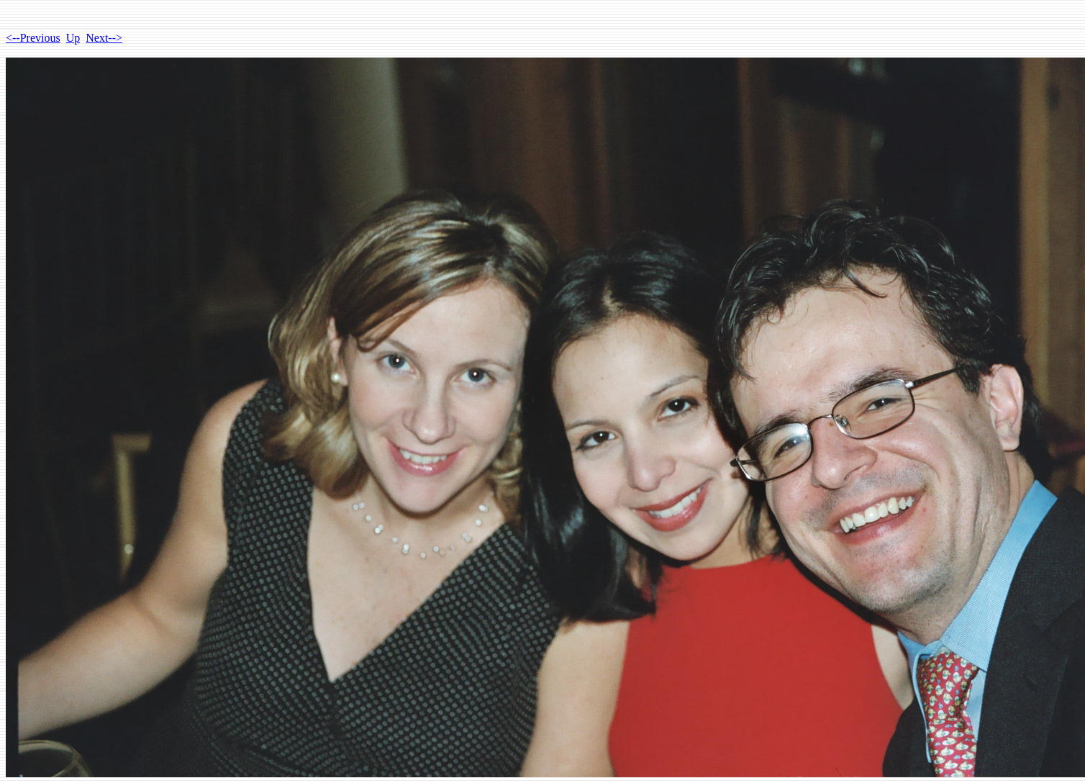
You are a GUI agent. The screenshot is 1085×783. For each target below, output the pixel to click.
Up (73, 38)
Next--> (104, 38)
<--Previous (33, 38)
